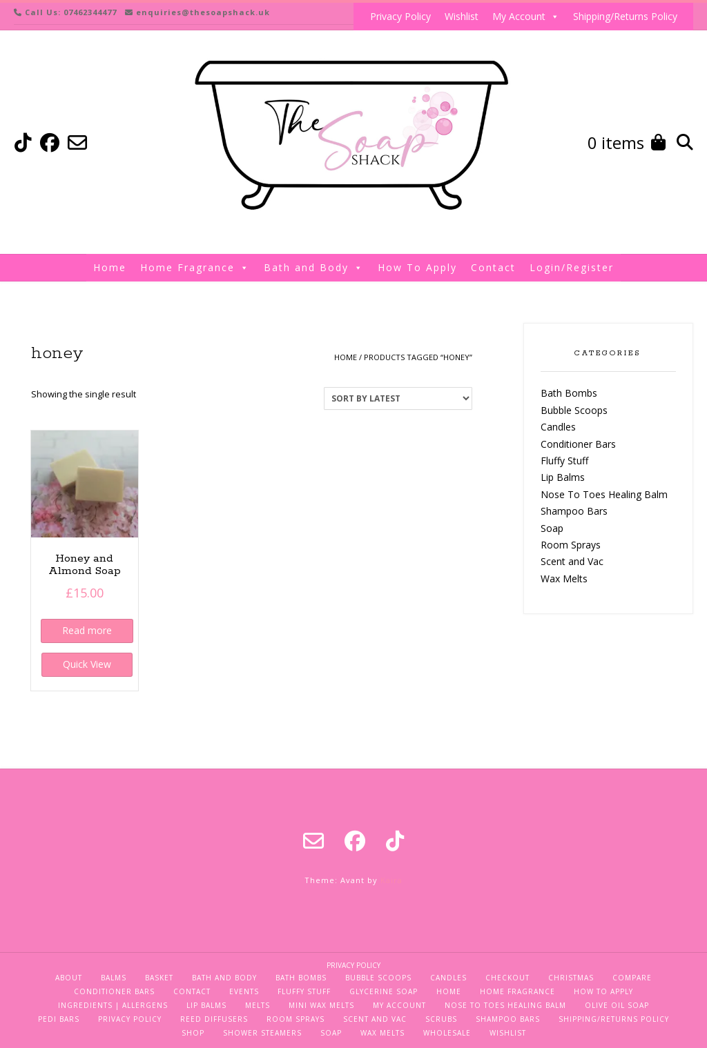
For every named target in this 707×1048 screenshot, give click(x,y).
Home (109, 267)
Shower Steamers (262, 1033)
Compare (632, 977)
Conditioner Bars (578, 444)
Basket (159, 977)
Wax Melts (564, 578)
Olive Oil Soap (617, 1005)
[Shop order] (398, 398)
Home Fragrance (195, 267)
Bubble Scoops (574, 410)
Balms (113, 977)
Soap (552, 528)
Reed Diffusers (214, 1019)
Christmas (571, 977)
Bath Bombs (569, 392)
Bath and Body (314, 267)
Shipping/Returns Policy (625, 16)
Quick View (87, 664)
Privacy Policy (400, 16)
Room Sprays (571, 544)
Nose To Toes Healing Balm (604, 494)
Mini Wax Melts (321, 1005)
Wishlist (461, 16)
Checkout (507, 977)
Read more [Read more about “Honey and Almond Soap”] (87, 630)
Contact (493, 267)
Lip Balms (563, 477)
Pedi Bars (58, 1019)
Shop (193, 1033)
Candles (558, 426)
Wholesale (447, 1033)
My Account (525, 16)
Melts (257, 1005)
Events (244, 991)
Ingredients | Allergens (113, 1005)
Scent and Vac (572, 561)
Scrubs (441, 1019)
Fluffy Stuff (564, 460)
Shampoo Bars (574, 510)
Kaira (391, 880)
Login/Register (572, 267)
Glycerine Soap (383, 991)
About (68, 977)
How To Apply (417, 267)
